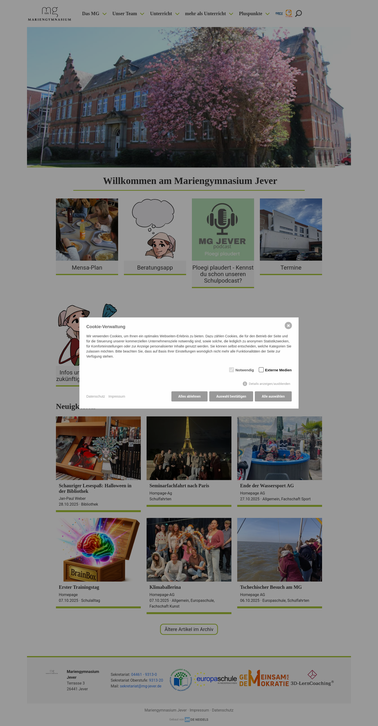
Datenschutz (95, 396)
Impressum (116, 396)
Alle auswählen (273, 397)
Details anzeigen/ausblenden (269, 384)
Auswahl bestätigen (231, 397)
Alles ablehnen (189, 397)
